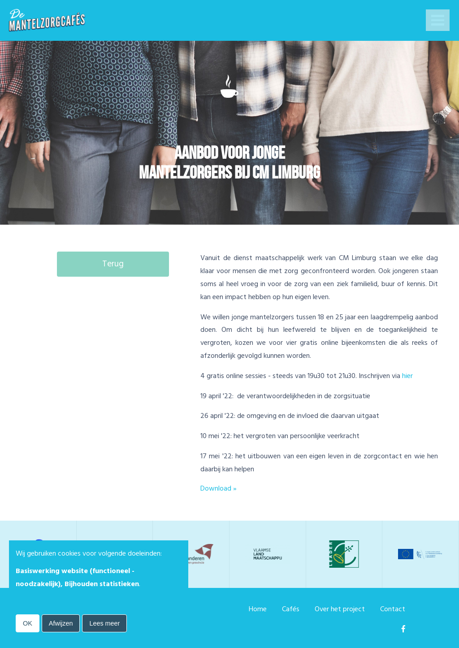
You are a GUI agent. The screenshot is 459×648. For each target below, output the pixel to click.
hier (407, 376)
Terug (113, 264)
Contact (392, 609)
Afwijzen (61, 623)
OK (27, 623)
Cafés (290, 609)
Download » (218, 488)
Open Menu (438, 21)
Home (258, 609)
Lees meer (104, 623)
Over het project (340, 609)
